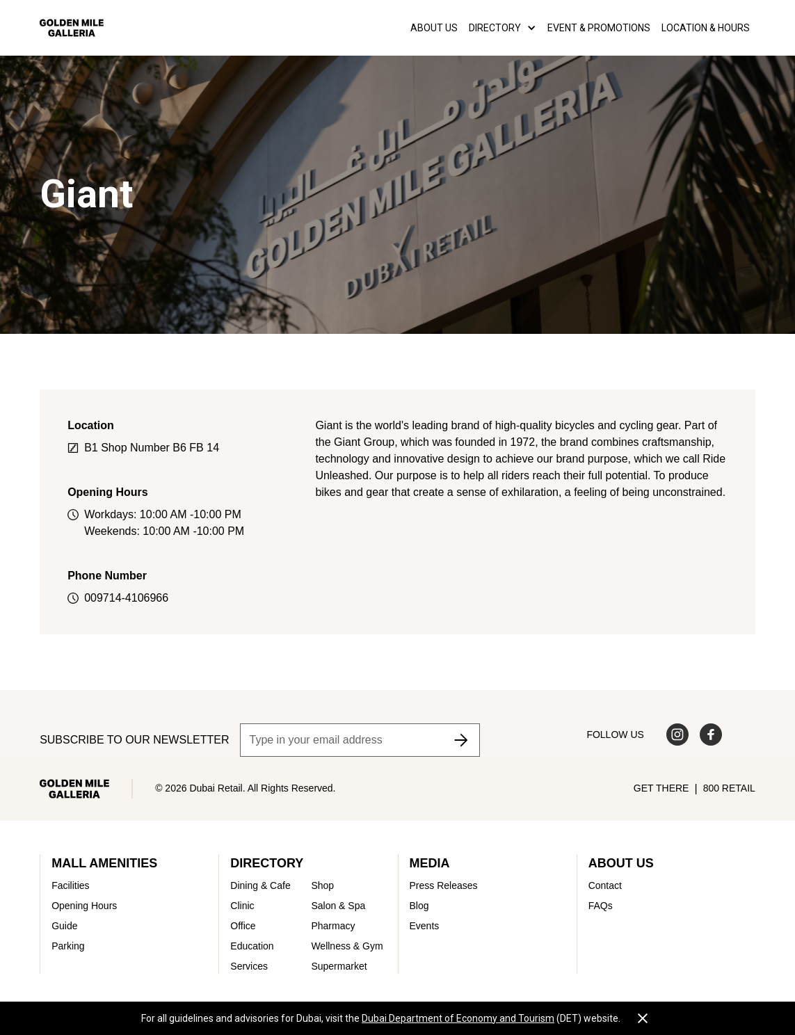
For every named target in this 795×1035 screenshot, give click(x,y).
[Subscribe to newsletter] (461, 740)
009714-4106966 (126, 598)
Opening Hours (84, 905)
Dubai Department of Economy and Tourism (458, 1018)
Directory (266, 863)
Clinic (242, 905)
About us (434, 27)
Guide (64, 925)
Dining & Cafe (260, 885)
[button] (502, 28)
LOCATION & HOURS (705, 27)
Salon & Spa (338, 905)
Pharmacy (333, 925)
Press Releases (444, 885)
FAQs (600, 905)
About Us (621, 863)
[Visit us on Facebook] (711, 734)
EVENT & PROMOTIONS (598, 27)
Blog (419, 905)
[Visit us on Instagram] (677, 734)
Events (425, 925)
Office (242, 925)
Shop (322, 885)
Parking (67, 946)
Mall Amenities (104, 863)
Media (430, 863)
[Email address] (359, 740)
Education (251, 946)
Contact (605, 885)
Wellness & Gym (347, 946)
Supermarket (339, 966)
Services (249, 966)
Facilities (70, 885)
